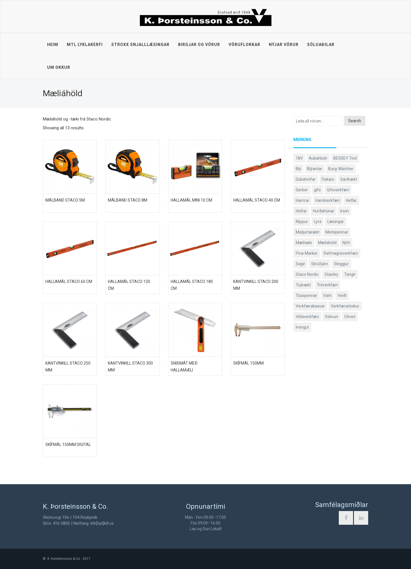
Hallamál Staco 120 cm (129, 285)
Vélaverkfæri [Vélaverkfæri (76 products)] (307, 316)
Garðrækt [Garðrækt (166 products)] (348, 179)
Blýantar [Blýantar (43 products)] (314, 168)
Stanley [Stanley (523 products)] (331, 274)
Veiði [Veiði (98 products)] (342, 295)
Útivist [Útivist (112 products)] (349, 316)
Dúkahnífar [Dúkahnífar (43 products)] (306, 179)
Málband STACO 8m (127, 200)
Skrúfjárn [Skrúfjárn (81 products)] (319, 264)
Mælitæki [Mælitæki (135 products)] (304, 242)
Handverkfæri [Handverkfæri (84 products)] (327, 200)
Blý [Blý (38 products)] (298, 168)
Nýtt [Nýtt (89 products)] (346, 242)
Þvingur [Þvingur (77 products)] (302, 327)
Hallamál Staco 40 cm (256, 200)
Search (354, 120)
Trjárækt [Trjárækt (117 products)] (303, 285)
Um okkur (58, 67)
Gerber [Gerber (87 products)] (302, 190)
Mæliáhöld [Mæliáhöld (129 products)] (327, 242)
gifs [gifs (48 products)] (317, 190)
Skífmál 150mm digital (68, 444)
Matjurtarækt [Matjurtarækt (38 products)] (307, 232)
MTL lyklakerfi (85, 44)
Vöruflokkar (244, 44)
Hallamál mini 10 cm (191, 200)
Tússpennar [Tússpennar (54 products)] (306, 295)
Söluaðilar (321, 44)
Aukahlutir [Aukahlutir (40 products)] (318, 158)
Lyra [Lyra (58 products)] (317, 221)
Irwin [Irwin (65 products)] (344, 211)
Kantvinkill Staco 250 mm (67, 366)
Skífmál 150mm (248, 363)
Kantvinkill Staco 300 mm (130, 366)
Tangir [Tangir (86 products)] (350, 274)
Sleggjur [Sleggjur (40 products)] (341, 264)
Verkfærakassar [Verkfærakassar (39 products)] (310, 306)
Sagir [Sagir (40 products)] (300, 264)
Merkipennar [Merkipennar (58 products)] (336, 232)
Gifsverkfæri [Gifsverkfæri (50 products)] (338, 190)
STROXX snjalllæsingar (140, 44)
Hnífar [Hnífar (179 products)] (301, 211)
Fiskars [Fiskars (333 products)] (328, 179)
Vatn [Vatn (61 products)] (327, 295)
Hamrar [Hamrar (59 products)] (302, 200)
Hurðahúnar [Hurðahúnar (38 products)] (323, 211)
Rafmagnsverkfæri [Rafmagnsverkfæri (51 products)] (341, 253)
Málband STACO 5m (65, 200)
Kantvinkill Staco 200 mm (255, 285)
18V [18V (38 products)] (299, 158)
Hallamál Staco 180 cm (192, 285)
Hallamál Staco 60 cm (68, 281)
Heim (52, 44)
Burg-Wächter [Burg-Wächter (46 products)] (340, 168)
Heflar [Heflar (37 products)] (351, 200)
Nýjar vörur (284, 44)
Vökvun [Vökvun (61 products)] (331, 316)
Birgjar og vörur (199, 44)
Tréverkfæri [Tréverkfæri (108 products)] (327, 285)
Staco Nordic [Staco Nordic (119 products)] (307, 274)
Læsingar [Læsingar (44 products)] (335, 221)
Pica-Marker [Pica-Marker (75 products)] (307, 253)
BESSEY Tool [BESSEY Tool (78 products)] (345, 158)
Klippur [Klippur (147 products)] (302, 221)
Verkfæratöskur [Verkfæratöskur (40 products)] (345, 306)
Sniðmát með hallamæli (184, 366)
